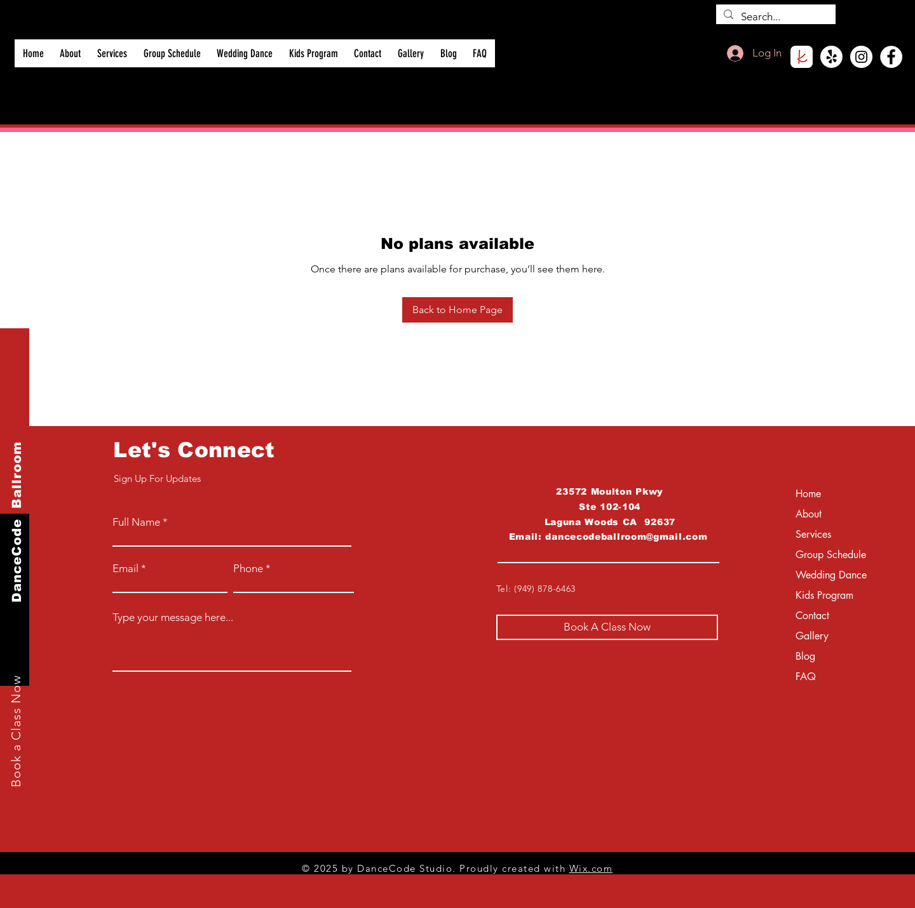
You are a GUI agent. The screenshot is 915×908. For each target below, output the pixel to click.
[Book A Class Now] (607, 627)
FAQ (806, 676)
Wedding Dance (829, 575)
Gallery (812, 636)
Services (813, 534)
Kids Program (824, 595)
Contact (812, 615)
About (809, 514)
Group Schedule (829, 554)
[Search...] (775, 17)
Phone (248, 568)
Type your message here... (172, 617)
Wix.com (591, 868)
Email (125, 568)
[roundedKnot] (801, 57)
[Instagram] (861, 57)
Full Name (136, 522)
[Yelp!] (831, 57)
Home (808, 493)
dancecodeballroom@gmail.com (626, 536)
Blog (805, 656)
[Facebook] (891, 57)
